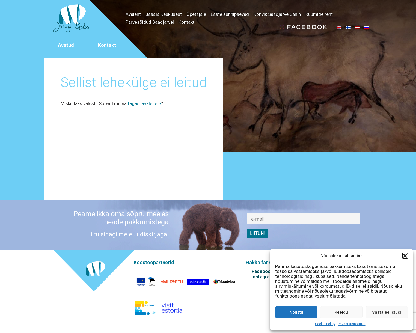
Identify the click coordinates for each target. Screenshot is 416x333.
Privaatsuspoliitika (352, 324)
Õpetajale (196, 14)
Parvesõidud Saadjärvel (150, 22)
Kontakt (186, 22)
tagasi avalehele (144, 103)
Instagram (262, 277)
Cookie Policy (325, 324)
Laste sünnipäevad (230, 14)
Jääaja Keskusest (163, 14)
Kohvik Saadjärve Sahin (277, 14)
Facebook (262, 271)
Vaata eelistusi (386, 312)
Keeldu (341, 312)
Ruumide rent (319, 14)
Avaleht (133, 14)
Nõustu (296, 312)
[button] (405, 255)
